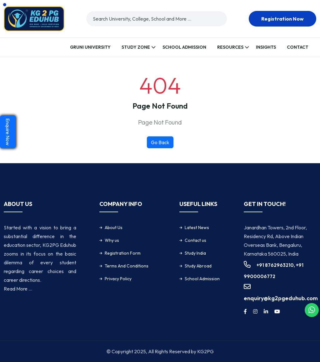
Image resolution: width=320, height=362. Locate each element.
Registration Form (123, 253)
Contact (297, 47)
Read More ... (18, 289)
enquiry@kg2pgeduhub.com (281, 298)
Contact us (195, 240)
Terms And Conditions (126, 266)
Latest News (197, 227)
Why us (112, 240)
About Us (113, 227)
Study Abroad (198, 266)
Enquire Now (8, 131)
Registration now (282, 19)
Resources (230, 47)
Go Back (160, 142)
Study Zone (136, 47)
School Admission (184, 47)
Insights (266, 47)
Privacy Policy (118, 278)
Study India (195, 253)
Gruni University (90, 47)
